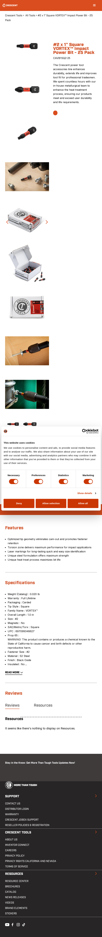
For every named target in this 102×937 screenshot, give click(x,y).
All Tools (30, 15)
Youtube (6, 924)
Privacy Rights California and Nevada (30, 861)
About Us (11, 839)
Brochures (12, 886)
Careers (10, 850)
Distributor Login (17, 809)
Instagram (18, 924)
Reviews (12, 705)
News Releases (15, 897)
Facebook (12, 924)
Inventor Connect (17, 845)
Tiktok (23, 924)
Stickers (11, 913)
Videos (9, 902)
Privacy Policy (15, 856)
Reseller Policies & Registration (27, 825)
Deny (19, 503)
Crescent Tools (13, 15)
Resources (43, 705)
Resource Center (16, 881)
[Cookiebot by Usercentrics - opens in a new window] (84, 431)
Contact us (12, 803)
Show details (84, 493)
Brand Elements (16, 908)
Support (12, 796)
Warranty (12, 814)
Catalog (10, 892)
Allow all (83, 503)
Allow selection (51, 503)
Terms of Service (16, 866)
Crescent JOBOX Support (22, 820)
